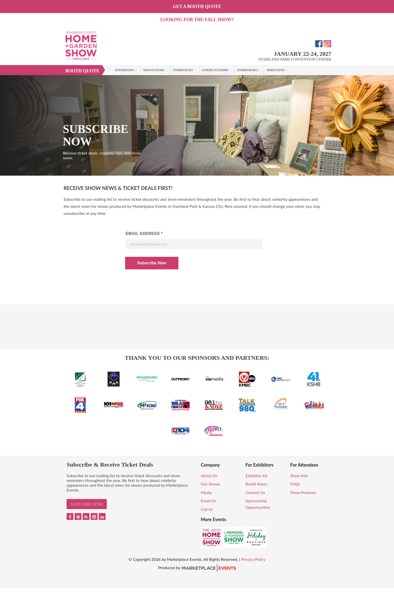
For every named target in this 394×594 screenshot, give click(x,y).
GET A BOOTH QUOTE (197, 6)
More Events (275, 70)
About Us (209, 475)
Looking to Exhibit (215, 70)
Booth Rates (256, 483)
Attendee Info (124, 70)
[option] (197, 125)
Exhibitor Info (247, 70)
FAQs (295, 483)
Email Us (208, 500)
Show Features (153, 70)
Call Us (207, 509)
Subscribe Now (87, 504)
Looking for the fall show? (197, 19)
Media (206, 492)
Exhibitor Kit (256, 475)
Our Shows (210, 483)
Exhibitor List (183, 70)
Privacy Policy (253, 559)
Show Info (299, 475)
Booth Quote (82, 70)
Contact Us (255, 492)
